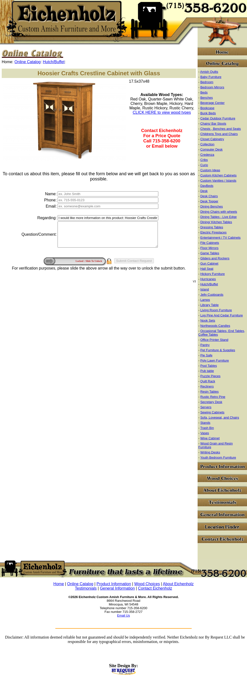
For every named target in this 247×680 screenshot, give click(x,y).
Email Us (123, 615)
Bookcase (207, 108)
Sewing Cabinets (212, 412)
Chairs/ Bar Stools (213, 123)
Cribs (204, 160)
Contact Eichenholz (155, 588)
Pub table (207, 371)
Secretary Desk (211, 402)
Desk (204, 191)
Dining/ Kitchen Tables (216, 222)
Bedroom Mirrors (212, 87)
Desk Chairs (209, 196)
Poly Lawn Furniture (214, 360)
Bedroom (206, 82)
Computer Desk (211, 149)
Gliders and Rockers (214, 258)
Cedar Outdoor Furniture (217, 118)
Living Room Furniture (216, 310)
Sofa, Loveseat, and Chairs (219, 417)
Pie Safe (206, 355)
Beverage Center (212, 103)
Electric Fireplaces (213, 232)
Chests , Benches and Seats (220, 129)
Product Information (114, 584)
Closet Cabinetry (212, 139)
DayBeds (206, 186)
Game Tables (209, 253)
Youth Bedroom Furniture (218, 457)
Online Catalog (28, 62)
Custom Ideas (210, 170)
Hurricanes (208, 279)
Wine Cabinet (210, 438)
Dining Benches (211, 206)
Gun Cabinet (209, 263)
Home (58, 584)
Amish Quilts (209, 72)
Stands (205, 423)
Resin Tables (209, 391)
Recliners (207, 386)
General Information (117, 588)
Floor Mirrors (209, 248)
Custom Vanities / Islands (218, 180)
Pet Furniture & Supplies (217, 350)
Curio (204, 165)
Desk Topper (209, 201)
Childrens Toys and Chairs (219, 134)
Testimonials (86, 588)
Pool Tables (208, 366)
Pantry (205, 345)
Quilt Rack (207, 381)
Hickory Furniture (212, 274)
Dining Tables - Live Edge (218, 217)
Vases (204, 433)
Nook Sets (207, 320)
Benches (206, 97)
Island (204, 289)
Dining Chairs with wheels (218, 212)
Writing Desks (210, 452)
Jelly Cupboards (211, 294)
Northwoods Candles (215, 326)
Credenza (207, 154)
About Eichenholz (178, 584)
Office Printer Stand (214, 340)
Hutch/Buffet (53, 62)
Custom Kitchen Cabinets (218, 175)
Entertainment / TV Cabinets (220, 237)
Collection (207, 144)
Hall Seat (206, 269)
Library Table (209, 305)
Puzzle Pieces (210, 376)
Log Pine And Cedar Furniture (221, 315)
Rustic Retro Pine (212, 397)
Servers (205, 407)
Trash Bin (207, 428)
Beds (204, 92)
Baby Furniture (210, 77)
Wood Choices (147, 584)
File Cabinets (209, 243)
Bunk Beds (208, 113)
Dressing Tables (211, 227)
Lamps (205, 300)
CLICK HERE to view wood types (162, 112)
